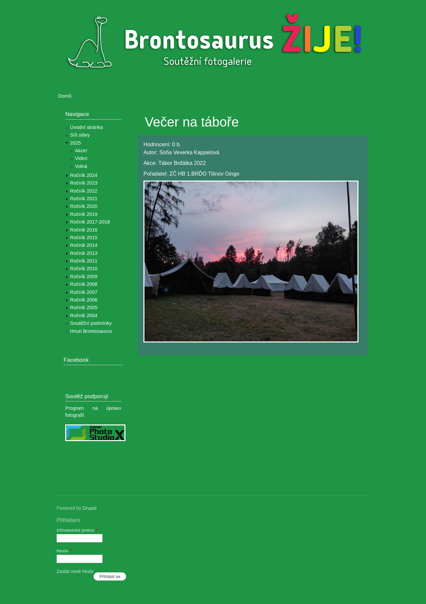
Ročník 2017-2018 (90, 222)
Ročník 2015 (84, 237)
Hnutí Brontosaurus (91, 331)
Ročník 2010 (84, 268)
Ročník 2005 (84, 307)
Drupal (90, 508)
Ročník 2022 (84, 191)
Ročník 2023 (84, 183)
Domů (65, 96)
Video (81, 158)
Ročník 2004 (84, 315)
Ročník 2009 (84, 276)
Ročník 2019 (84, 214)
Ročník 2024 (84, 175)
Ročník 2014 (84, 245)
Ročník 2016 (84, 230)
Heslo (64, 550)
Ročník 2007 (84, 292)
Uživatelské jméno (77, 530)
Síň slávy (80, 135)
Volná (81, 166)
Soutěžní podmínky (91, 323)
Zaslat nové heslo (75, 571)
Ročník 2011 (84, 261)
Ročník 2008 (84, 284)
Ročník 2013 (84, 253)
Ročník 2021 (84, 198)
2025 (75, 143)
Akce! (81, 150)
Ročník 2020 (84, 206)
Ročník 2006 (84, 299)
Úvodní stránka (86, 127)
